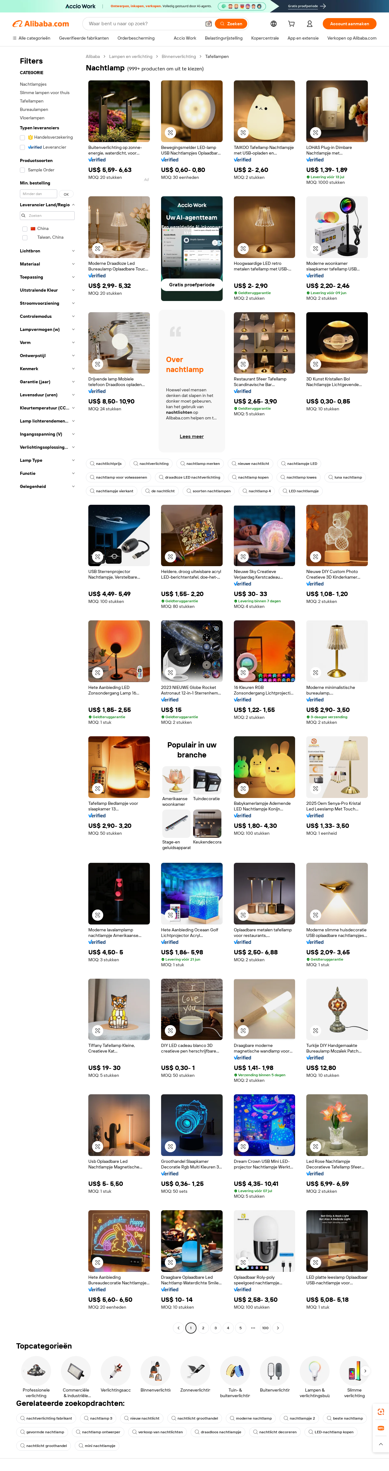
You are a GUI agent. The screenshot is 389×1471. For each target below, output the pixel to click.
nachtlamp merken (200, 463)
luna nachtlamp (345, 477)
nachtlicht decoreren (275, 1432)
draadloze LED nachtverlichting (189, 477)
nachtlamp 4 (257, 491)
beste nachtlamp (345, 1418)
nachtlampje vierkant (111, 491)
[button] (208, 23)
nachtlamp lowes (298, 477)
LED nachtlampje (301, 491)
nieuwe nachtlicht (250, 463)
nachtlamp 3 (98, 1418)
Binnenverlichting (179, 56)
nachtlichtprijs (106, 463)
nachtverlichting (151, 463)
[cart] (292, 24)
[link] (381, 1412)
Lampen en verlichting (130, 56)
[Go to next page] (278, 1328)
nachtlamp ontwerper (98, 1432)
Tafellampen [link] (217, 56)
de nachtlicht (160, 491)
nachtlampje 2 (299, 1418)
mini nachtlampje (97, 1445)
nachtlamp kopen (250, 477)
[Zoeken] (231, 24)
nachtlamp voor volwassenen (118, 477)
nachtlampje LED (299, 463)
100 (265, 1328)
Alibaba (93, 56)
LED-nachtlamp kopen (331, 1432)
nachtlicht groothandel (194, 1418)
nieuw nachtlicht (142, 1418)
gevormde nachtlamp (42, 1432)
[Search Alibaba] (144, 23)
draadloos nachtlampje (218, 1432)
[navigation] (47, 693)
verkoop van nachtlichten (157, 1432)
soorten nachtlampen (209, 491)
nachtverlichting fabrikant (46, 1418)
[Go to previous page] (178, 1328)
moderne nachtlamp (251, 1418)
